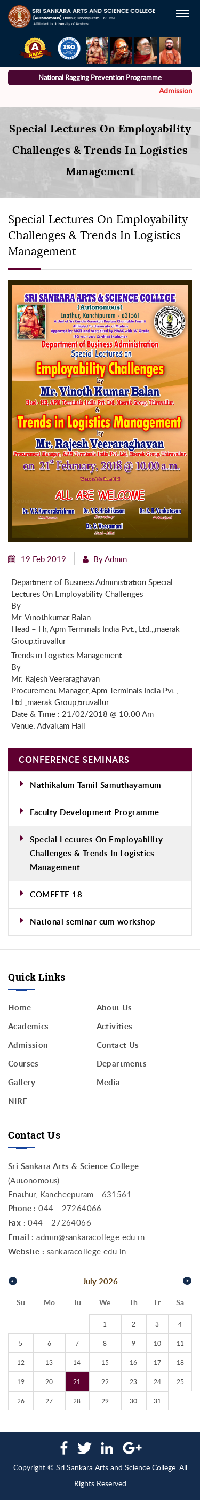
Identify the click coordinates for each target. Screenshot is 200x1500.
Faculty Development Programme (94, 812)
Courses (23, 1063)
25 (180, 1381)
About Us (114, 1007)
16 (133, 1362)
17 (157, 1362)
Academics (28, 1026)
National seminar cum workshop (93, 921)
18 (180, 1362)
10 (157, 1343)
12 (21, 1362)
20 (49, 1381)
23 (133, 1381)
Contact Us (118, 1045)
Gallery (22, 1082)
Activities (115, 1026)
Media (109, 1082)
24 (157, 1381)
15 (105, 1362)
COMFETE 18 (56, 894)
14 (77, 1362)
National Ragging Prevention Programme (100, 77)
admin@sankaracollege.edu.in (90, 1236)
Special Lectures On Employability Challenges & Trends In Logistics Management (96, 853)
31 (157, 1400)
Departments (122, 1063)
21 (77, 1381)
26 (21, 1400)
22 (105, 1381)
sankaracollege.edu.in (86, 1251)
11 (180, 1343)
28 (77, 1400)
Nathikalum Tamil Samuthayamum (96, 785)
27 (49, 1400)
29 (105, 1400)
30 (133, 1400)
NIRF (17, 1101)
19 (21, 1381)
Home (19, 1007)
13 (49, 1362)
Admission (28, 1045)
